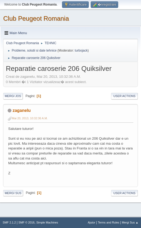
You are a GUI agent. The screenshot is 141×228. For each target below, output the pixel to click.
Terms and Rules (108, 222)
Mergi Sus (13, 193)
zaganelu (21, 110)
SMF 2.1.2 (9, 222)
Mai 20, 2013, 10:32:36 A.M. (30, 118)
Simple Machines (47, 222)
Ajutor (91, 222)
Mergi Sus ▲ (130, 222)
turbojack (81, 50)
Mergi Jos (13, 96)
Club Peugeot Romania (36, 18)
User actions (124, 96)
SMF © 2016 (27, 222)
